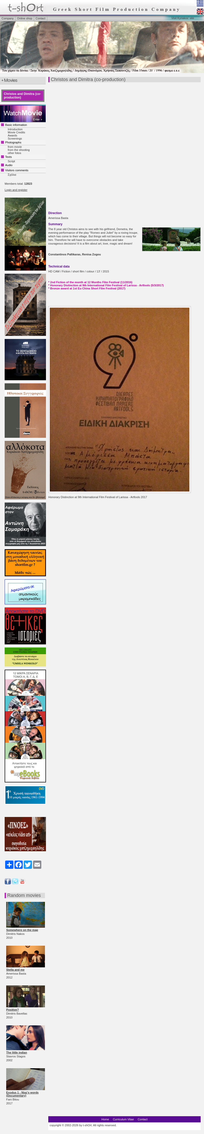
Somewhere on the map (22, 930)
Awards (12, 135)
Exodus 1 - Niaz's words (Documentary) (22, 1094)
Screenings (15, 138)
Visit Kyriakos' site (182, 18)
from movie (15, 146)
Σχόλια (12, 174)
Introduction (15, 129)
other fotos (14, 153)
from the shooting (19, 149)
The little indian (16, 1052)
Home (105, 1119)
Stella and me (15, 969)
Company (8, 18)
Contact (40, 18)
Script (11, 161)
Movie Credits (16, 132)
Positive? (12, 1009)
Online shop (24, 18)
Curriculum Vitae (123, 1119)
